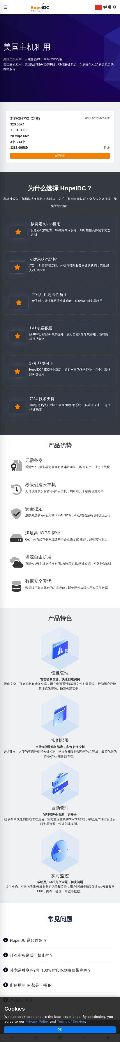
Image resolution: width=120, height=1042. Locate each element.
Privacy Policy (37, 1022)
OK (60, 1030)
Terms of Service (71, 1022)
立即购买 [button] (60, 155)
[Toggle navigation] (5, 7)
